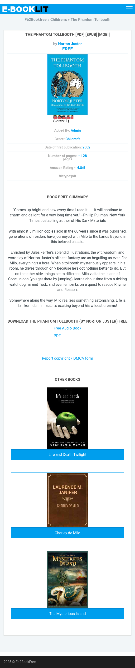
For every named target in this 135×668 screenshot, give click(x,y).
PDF (57, 336)
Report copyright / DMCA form (67, 358)
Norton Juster (70, 44)
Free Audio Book (67, 328)
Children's (73, 139)
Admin (76, 131)
